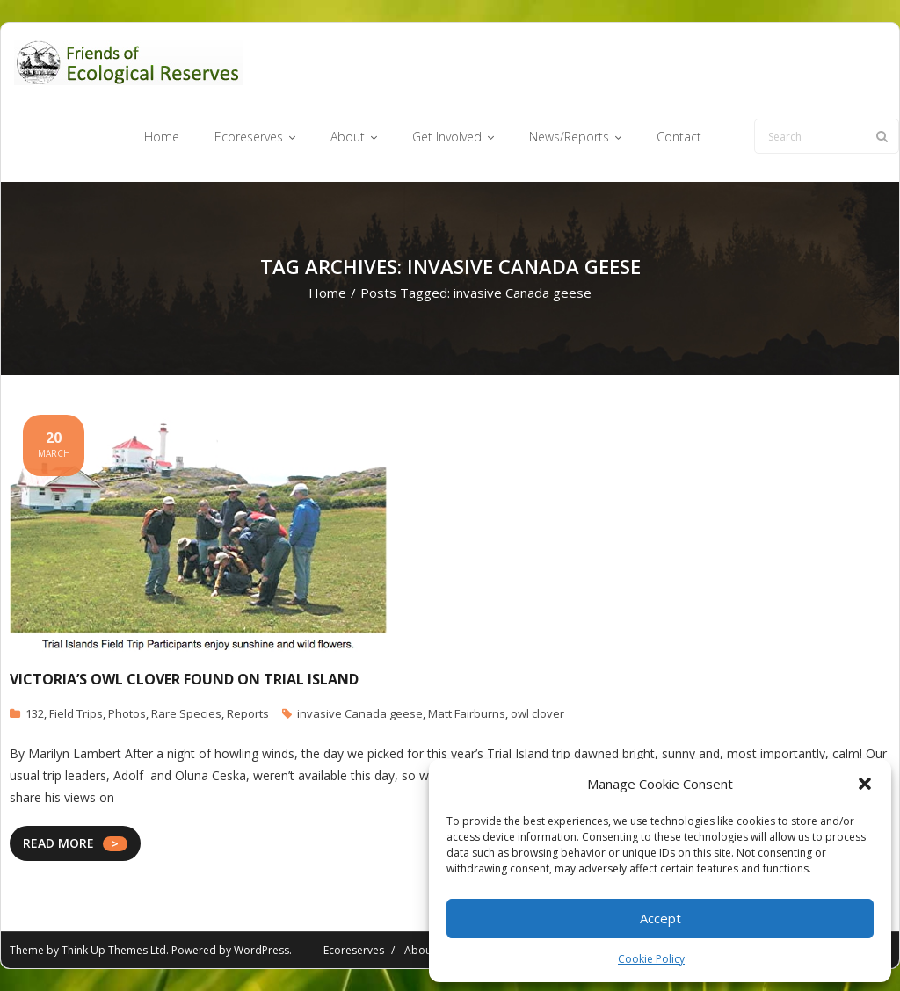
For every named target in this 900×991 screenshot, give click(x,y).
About (419, 950)
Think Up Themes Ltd (114, 950)
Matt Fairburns (466, 713)
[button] (865, 783)
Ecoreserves (353, 950)
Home (327, 292)
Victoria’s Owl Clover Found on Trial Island (184, 679)
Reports (248, 713)
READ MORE (58, 843)
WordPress (261, 950)
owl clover (537, 713)
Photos (127, 713)
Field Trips (76, 713)
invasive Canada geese (360, 713)
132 (34, 713)
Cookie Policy (651, 958)
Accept (660, 918)
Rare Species (186, 713)
